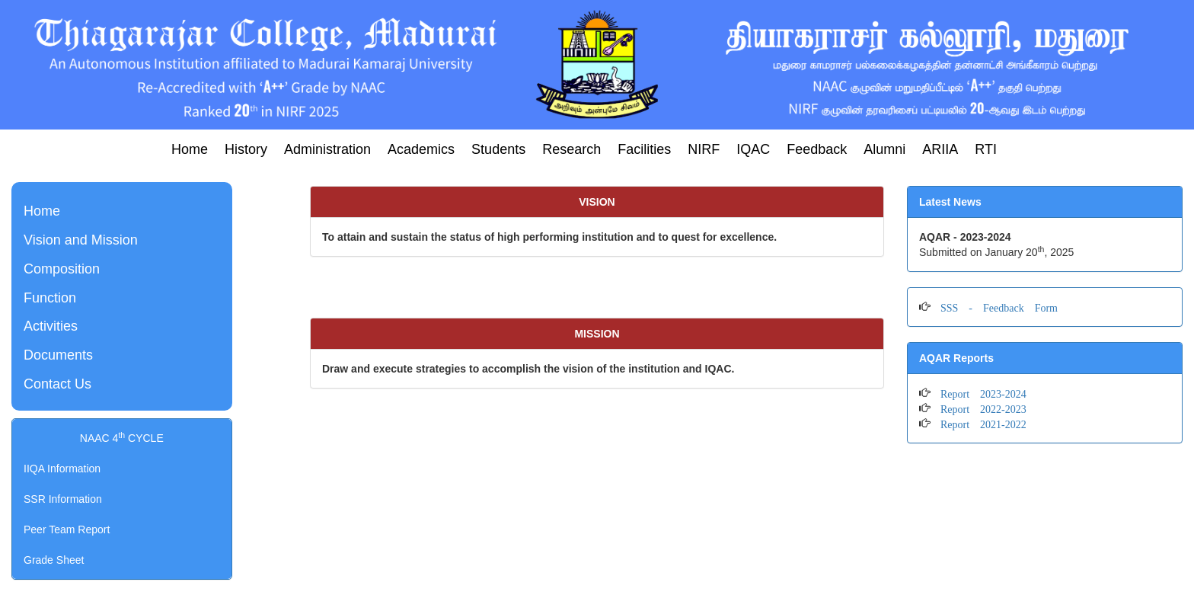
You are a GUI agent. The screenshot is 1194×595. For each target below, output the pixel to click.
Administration (327, 149)
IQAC (753, 149)
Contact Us (57, 384)
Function (50, 297)
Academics (421, 149)
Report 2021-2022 (978, 423)
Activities (51, 326)
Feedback (817, 149)
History (246, 149)
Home (189, 149)
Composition (62, 269)
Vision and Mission (81, 240)
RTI (986, 149)
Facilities (644, 149)
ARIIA (940, 149)
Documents (58, 355)
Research (571, 149)
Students (498, 149)
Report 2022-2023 (978, 407)
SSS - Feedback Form (994, 306)
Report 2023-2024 (978, 392)
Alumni (884, 149)
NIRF (704, 149)
